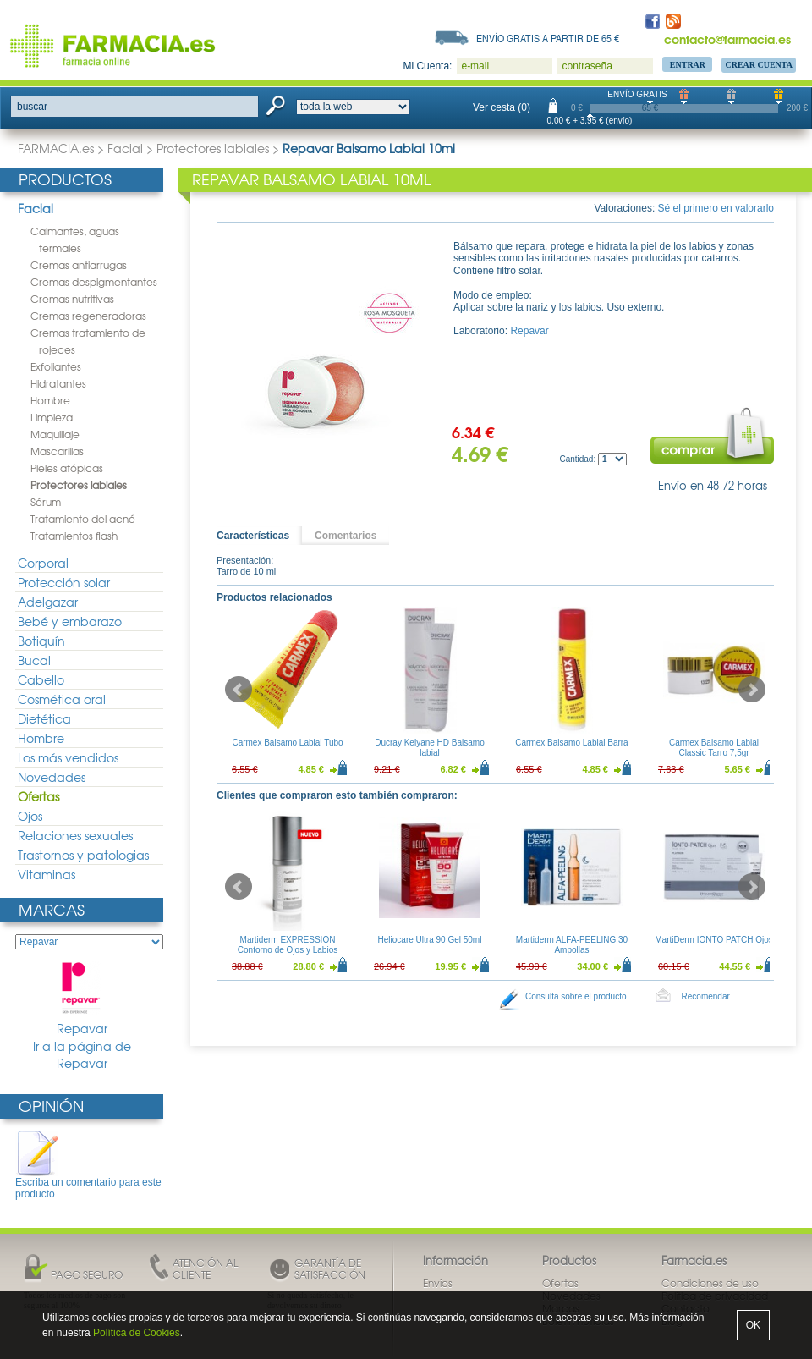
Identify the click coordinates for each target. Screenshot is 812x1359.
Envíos (438, 1282)
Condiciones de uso (710, 1282)
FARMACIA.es (56, 148)
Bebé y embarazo (70, 621)
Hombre (50, 400)
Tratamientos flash (74, 535)
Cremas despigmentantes (93, 281)
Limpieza (51, 417)
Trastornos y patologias (83, 854)
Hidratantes (58, 383)
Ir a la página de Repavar (82, 1054)
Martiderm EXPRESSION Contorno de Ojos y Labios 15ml (287, 950)
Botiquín (41, 640)
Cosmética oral (62, 699)
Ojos (30, 815)
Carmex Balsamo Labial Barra (571, 742)
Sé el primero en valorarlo (716, 208)
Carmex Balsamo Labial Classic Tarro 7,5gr (714, 747)
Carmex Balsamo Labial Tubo (287, 742)
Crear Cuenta (759, 64)
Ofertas (38, 796)
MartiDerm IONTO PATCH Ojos (713, 939)
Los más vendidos (68, 757)
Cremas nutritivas (72, 298)
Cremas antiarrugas (78, 264)
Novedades (51, 776)
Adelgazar (48, 601)
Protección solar (64, 582)
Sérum (45, 501)
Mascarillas (57, 451)
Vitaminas (46, 874)
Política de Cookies (136, 1333)
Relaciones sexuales (75, 835)
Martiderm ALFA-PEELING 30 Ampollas (572, 945)
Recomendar (706, 996)
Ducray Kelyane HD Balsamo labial (430, 747)
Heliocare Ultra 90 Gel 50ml (430, 939)
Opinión (51, 1105)
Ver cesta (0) (501, 107)
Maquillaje (55, 434)
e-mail (475, 66)
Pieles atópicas (66, 468)
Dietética (44, 718)
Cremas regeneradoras (88, 315)
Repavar (82, 999)
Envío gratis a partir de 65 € (548, 38)
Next (751, 689)
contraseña (587, 66)
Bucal (34, 660)
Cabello (41, 679)
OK (753, 1325)
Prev (238, 689)
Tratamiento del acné (82, 518)
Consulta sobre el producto (576, 996)
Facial (125, 148)
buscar (32, 107)
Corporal (43, 562)
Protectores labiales (212, 148)
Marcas (52, 909)
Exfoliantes (55, 366)
